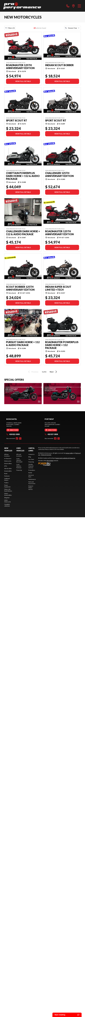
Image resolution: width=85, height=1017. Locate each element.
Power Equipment (7, 486)
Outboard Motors (7, 479)
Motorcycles (7, 461)
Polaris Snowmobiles (8, 494)
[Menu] (79, 6)
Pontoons (7, 476)
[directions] (73, 6)
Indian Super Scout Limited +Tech (58, 288)
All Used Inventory (19, 455)
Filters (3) (10, 28)
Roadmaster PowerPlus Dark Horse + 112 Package (61, 345)
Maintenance (32, 479)
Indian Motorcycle (7, 501)
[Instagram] (20, 438)
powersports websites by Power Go (65, 458)
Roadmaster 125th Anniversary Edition (20, 67)
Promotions (31, 470)
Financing (19, 470)
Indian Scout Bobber (59, 65)
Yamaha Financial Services (30, 466)
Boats (5, 473)
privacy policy (69, 453)
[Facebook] (17, 438)
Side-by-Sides (8, 468)
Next (54, 372)
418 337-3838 (51, 434)
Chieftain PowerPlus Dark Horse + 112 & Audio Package (23, 176)
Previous (33, 372)
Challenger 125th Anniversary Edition (59, 174)
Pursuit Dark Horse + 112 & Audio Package (23, 343)
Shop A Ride (50, 460)
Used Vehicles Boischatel (19, 460)
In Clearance (7, 458)
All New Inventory (7, 455)
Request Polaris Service (30, 487)
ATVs (5, 466)
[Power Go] (56, 464)
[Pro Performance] (22, 5)
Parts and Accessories (31, 482)
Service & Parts (31, 476)
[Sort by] (72, 28)
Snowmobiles (8, 471)
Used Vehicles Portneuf (18, 466)
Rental (30, 472)
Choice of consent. (46, 455)
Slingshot (6, 497)
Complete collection (7, 505)
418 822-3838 (13, 434)
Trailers (6, 482)
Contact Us (31, 454)
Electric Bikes (8, 463)
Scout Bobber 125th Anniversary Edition (20, 288)
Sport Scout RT (16, 120)
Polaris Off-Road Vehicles (8, 490)
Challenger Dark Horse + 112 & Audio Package (23, 233)
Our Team (31, 459)
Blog (29, 457)
